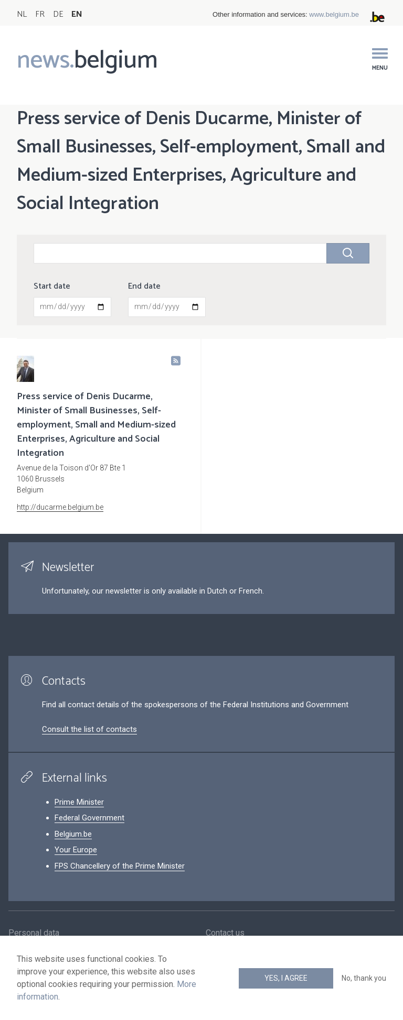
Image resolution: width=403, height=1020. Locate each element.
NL (22, 14)
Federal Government (89, 817)
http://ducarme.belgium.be (60, 507)
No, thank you (364, 978)
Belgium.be (73, 834)
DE (58, 14)
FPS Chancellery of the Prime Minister (120, 866)
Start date (52, 286)
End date (144, 286)
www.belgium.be (334, 14)
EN (76, 14)
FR (40, 14)
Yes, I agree (285, 978)
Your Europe (76, 849)
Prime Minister (79, 802)
